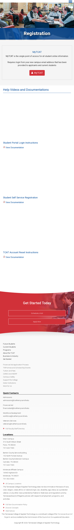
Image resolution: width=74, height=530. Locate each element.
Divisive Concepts (12, 508)
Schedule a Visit (37, 313)
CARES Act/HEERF (10, 374)
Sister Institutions (9, 383)
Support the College (10, 380)
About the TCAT (9, 353)
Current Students (9, 347)
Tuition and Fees (9, 371)
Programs (7, 350)
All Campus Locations (13, 484)
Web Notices (10, 511)
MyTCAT (37, 72)
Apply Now (37, 322)
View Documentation (15, 147)
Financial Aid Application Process (16, 365)
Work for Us (7, 386)
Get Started (7, 359)
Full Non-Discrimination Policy (16, 504)
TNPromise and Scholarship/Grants (17, 368)
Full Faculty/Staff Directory (15, 429)
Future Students (9, 344)
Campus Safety (9, 377)
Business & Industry (10, 356)
